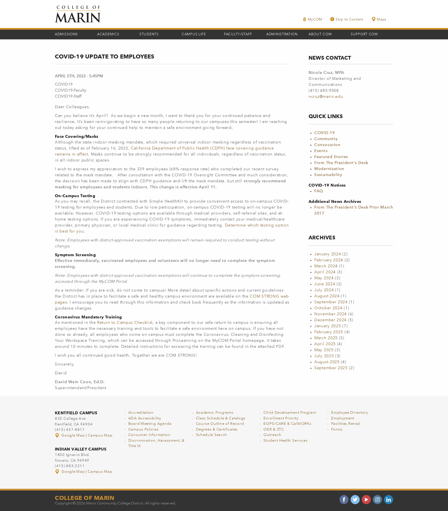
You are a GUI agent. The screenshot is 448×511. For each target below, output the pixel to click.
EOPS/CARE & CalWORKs (287, 424)
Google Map (70, 435)
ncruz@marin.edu (326, 97)
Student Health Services (285, 441)
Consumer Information (149, 435)
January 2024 (327, 254)
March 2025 (326, 338)
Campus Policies (143, 429)
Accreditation (141, 413)
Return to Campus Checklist (125, 323)
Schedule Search (211, 435)
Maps (378, 19)
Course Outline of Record (220, 424)
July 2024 (324, 290)
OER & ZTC (273, 429)
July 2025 (324, 356)
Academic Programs (214, 413)
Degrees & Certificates (217, 429)
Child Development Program (289, 413)
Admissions (66, 34)
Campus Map (100, 435)
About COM (320, 34)
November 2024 (330, 314)
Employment (342, 418)
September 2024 (331, 302)
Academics (108, 34)
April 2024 (325, 272)
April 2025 (325, 344)
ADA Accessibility (144, 418)
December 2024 (330, 320)
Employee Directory (349, 413)
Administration (282, 34)
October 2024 (328, 308)
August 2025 (327, 362)
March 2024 (326, 266)
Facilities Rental (345, 424)
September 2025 (331, 368)
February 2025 (328, 332)
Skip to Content (346, 19)
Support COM (364, 34)
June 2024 (324, 284)
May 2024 (324, 278)
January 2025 (327, 326)
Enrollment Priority (280, 418)
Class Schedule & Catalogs (221, 418)
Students (149, 34)
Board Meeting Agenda (150, 424)
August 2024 (327, 296)
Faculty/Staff (238, 34)
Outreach (272, 435)
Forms (337, 429)
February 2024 (328, 260)
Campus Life (194, 34)
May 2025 (324, 350)
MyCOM (313, 19)
